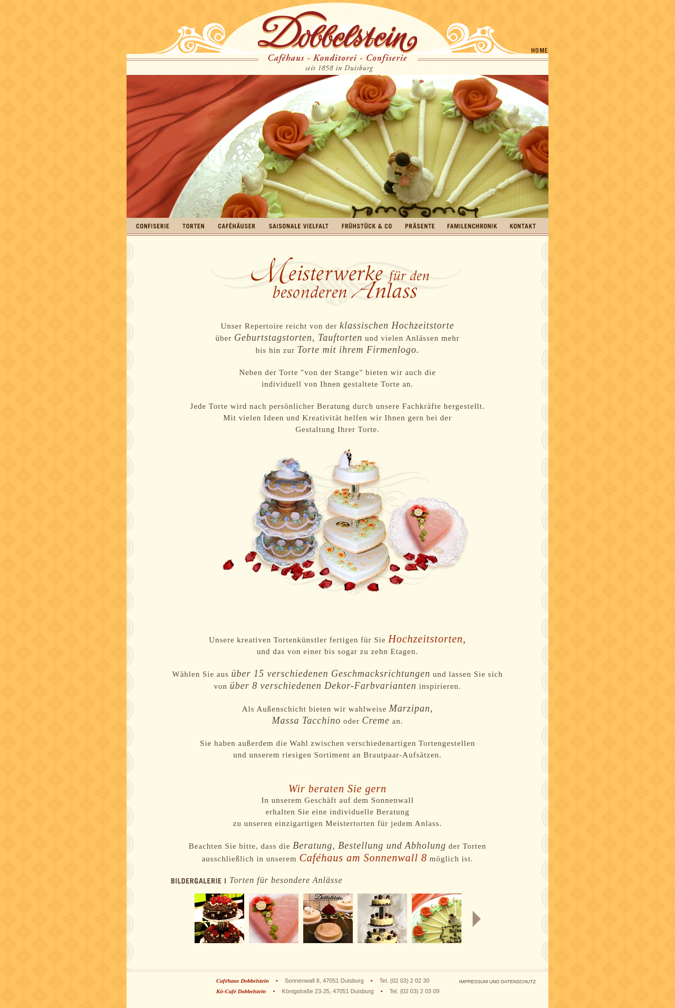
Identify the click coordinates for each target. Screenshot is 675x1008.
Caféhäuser (236, 225)
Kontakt (522, 225)
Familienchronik (472, 225)
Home (539, 50)
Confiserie (152, 225)
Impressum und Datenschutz (497, 981)
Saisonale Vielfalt (298, 225)
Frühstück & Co (367, 225)
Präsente (419, 225)
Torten (193, 225)
